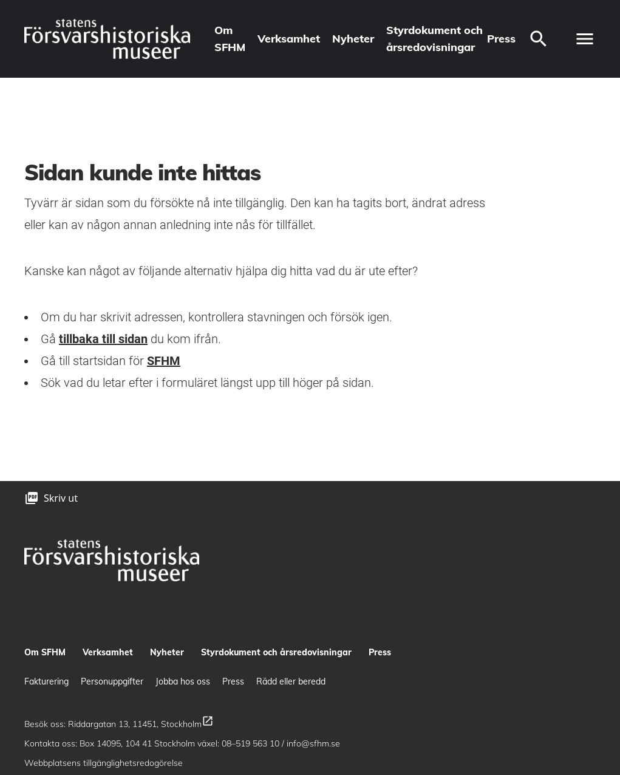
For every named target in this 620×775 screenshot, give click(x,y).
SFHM (163, 360)
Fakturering (46, 681)
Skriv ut (61, 498)
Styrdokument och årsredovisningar (434, 38)
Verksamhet (288, 39)
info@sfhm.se (313, 743)
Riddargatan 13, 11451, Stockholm (141, 724)
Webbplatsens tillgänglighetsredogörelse (104, 762)
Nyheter (353, 39)
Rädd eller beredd (290, 681)
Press (501, 39)
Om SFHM (229, 38)
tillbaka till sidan (103, 339)
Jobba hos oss (182, 681)
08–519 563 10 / (254, 743)
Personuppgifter (112, 681)
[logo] (107, 38)
